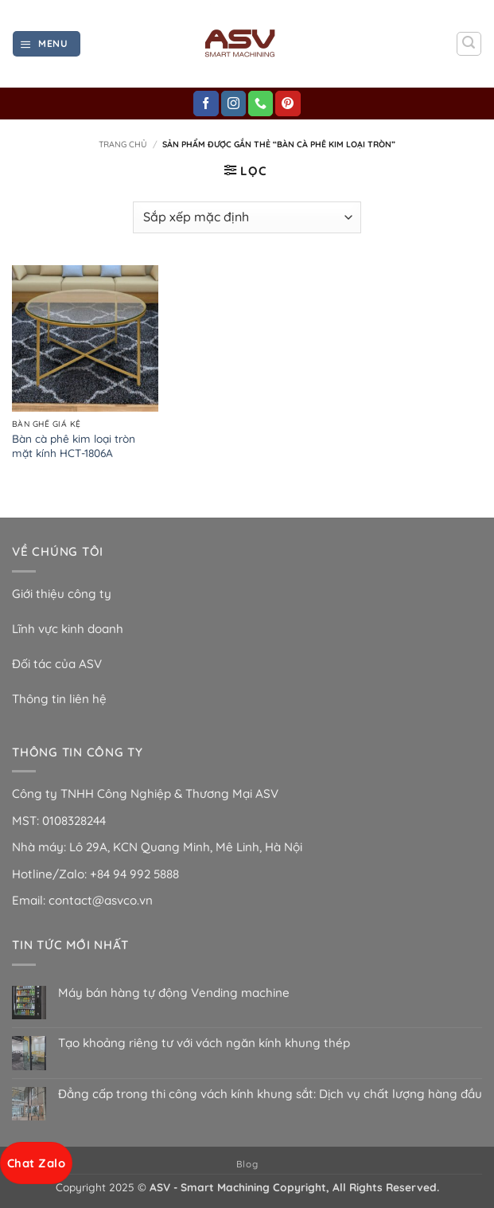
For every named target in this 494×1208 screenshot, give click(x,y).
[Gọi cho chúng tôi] (260, 103)
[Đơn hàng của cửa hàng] (247, 217)
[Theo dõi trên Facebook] (205, 103)
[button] (46, 43)
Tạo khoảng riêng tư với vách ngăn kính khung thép (204, 1043)
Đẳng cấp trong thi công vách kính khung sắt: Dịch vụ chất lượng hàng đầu (270, 1094)
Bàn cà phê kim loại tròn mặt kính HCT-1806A (73, 445)
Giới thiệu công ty (61, 593)
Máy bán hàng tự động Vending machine (174, 993)
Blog (247, 1164)
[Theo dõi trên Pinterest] (287, 103)
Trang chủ (123, 144)
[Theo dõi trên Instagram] (233, 103)
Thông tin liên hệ (59, 698)
